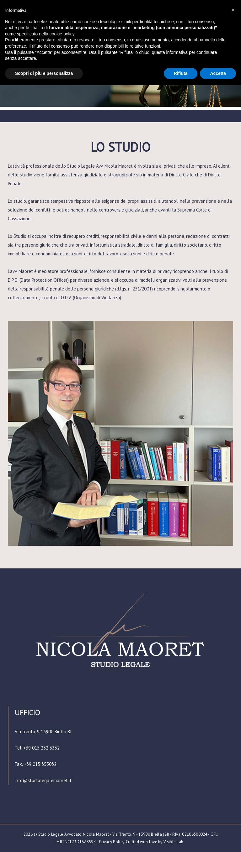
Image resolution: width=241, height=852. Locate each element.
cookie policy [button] (62, 33)
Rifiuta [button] (181, 73)
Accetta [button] (218, 73)
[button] (233, 10)
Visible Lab (173, 841)
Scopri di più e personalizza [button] (44, 73)
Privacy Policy (111, 841)
